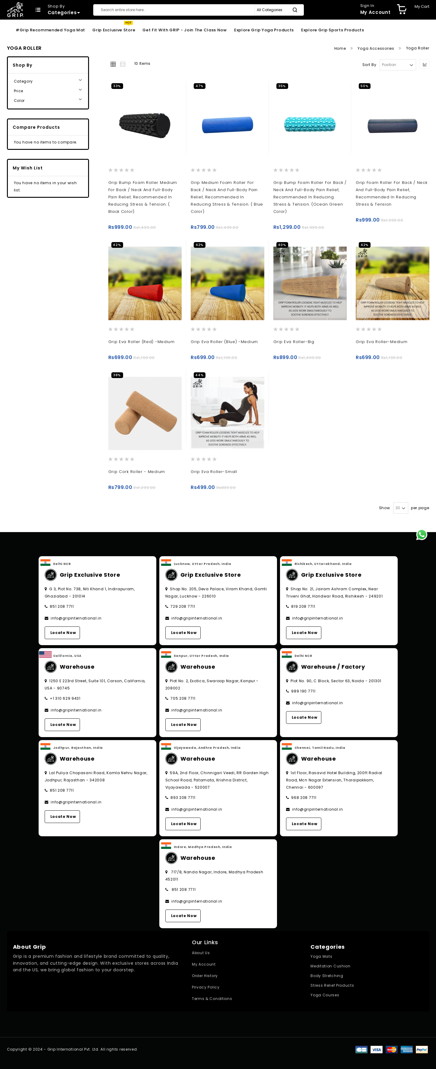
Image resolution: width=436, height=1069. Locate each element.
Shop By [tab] (22, 65)
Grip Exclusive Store (113, 30)
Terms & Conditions (212, 998)
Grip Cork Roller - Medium (136, 472)
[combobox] (198, 10)
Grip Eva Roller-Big (293, 342)
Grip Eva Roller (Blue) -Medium (224, 342)
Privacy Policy (206, 987)
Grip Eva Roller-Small (214, 472)
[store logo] (15, 9)
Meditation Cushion (330, 966)
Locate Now (63, 632)
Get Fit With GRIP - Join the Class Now (184, 30)
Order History (205, 975)
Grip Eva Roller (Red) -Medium (141, 342)
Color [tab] (19, 100)
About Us (201, 952)
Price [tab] (19, 90)
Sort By (369, 64)
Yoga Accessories (376, 48)
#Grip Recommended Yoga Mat (50, 30)
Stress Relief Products (332, 985)
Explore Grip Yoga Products (264, 30)
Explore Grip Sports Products (332, 30)
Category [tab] (23, 81)
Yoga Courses (324, 995)
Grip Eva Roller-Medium (381, 342)
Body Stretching (326, 975)
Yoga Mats (321, 956)
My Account (204, 964)
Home (340, 48)
